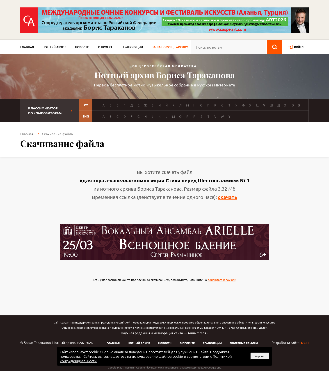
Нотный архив (54, 47)
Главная (27, 47)
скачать (227, 197)
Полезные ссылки (244, 343)
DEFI (305, 342)
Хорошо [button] (259, 356)
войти (299, 46)
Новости (82, 47)
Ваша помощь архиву (170, 47)
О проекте (106, 47)
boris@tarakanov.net (221, 280)
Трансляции (133, 47)
